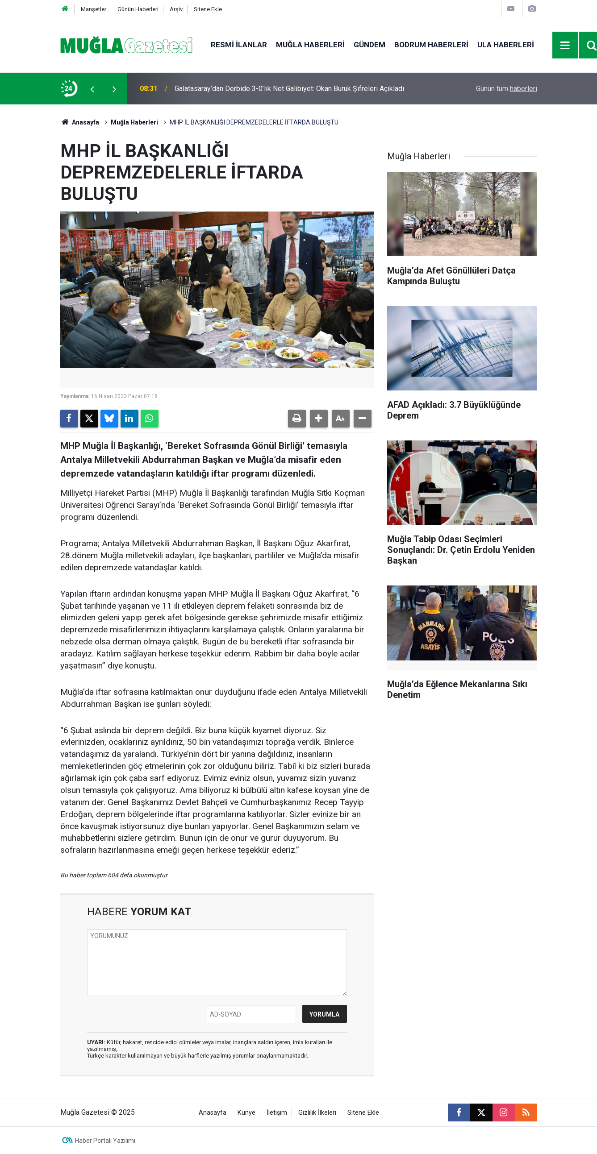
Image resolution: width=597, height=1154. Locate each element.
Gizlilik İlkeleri (317, 1113)
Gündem (369, 44)
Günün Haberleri (138, 9)
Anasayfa (80, 122)
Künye (246, 1113)
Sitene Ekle (208, 9)
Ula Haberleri (505, 44)
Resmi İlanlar (239, 44)
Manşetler (93, 9)
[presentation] (92, 88)
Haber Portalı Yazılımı (105, 1140)
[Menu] (565, 45)
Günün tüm (506, 88)
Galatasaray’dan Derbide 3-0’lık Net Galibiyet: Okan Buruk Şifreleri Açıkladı (289, 88)
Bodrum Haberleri (431, 44)
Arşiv (176, 9)
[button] (319, 419)
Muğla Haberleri (310, 44)
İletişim (277, 1113)
